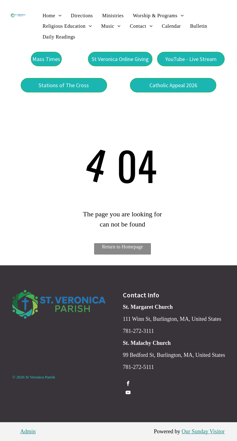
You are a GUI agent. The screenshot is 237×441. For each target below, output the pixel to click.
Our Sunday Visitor (203, 431)
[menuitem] (52, 15)
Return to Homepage (122, 246)
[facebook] (128, 384)
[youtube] (128, 393)
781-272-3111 (138, 331)
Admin (28, 431)
